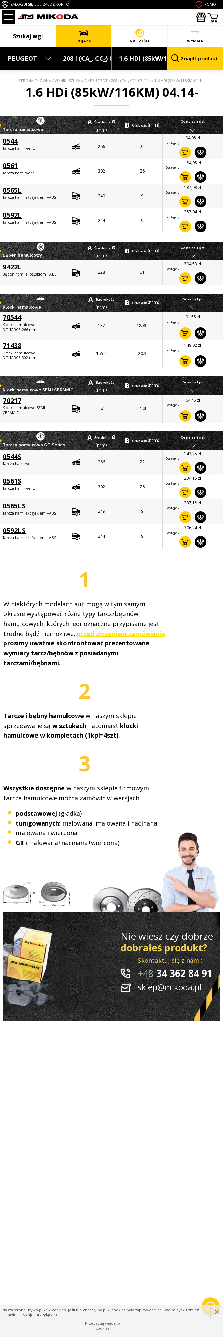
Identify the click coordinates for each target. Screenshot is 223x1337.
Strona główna (34, 80)
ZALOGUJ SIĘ (21, 4)
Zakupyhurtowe (201, 17)
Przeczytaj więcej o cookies (102, 1326)
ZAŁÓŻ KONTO (56, 4)
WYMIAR (195, 36)
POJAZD (84, 36)
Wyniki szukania (71, 80)
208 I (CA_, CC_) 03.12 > (131, 80)
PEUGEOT (99, 80)
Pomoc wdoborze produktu (212, 4)
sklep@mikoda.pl (170, 987)
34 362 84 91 (175, 973)
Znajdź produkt (194, 58)
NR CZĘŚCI (139, 36)
